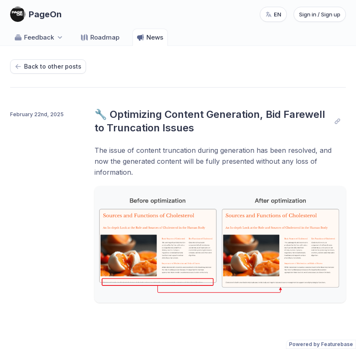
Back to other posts (48, 66)
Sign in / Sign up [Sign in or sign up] (319, 14)
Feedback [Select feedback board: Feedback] (39, 37)
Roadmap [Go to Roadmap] (99, 37)
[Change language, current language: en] (273, 14)
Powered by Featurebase (321, 344)
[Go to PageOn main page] (36, 14)
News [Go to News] (149, 37)
